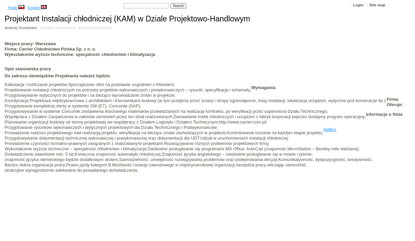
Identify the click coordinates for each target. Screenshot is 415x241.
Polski (16, 8)
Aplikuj (330, 129)
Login (358, 5)
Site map (377, 5)
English (37, 8)
